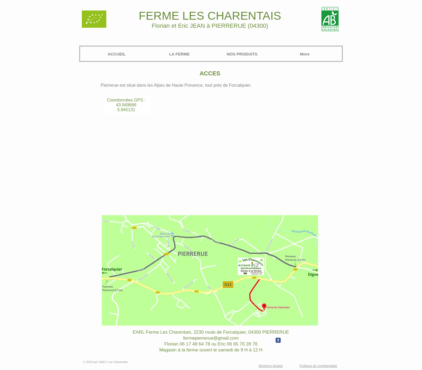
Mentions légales (271, 366)
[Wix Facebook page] (278, 340)
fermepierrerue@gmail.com (210, 338)
